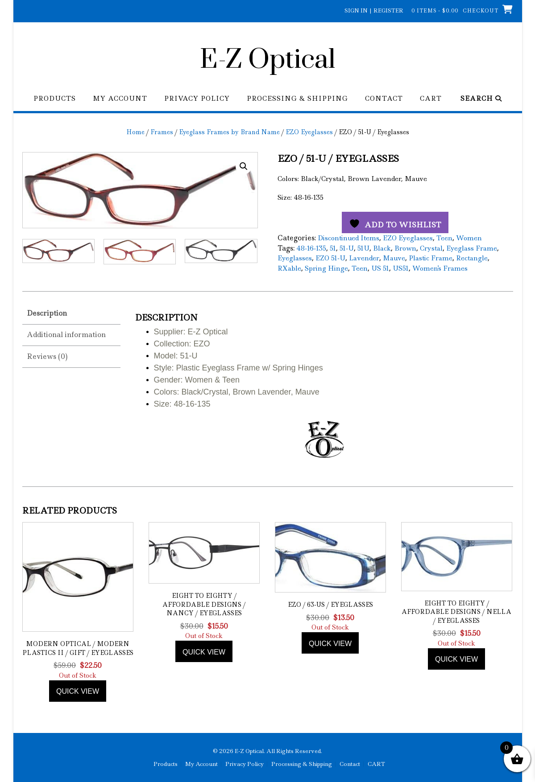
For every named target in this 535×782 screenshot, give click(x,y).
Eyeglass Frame (471, 248)
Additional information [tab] (66, 334)
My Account (120, 99)
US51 (401, 268)
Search (481, 99)
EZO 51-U (330, 258)
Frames (161, 132)
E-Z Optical (267, 60)
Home (135, 132)
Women (469, 238)
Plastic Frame (430, 258)
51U (363, 248)
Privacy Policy (197, 99)
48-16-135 (311, 248)
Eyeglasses (295, 258)
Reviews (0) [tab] (47, 356)
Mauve (394, 258)
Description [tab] (47, 313)
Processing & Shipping (297, 99)
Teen (444, 238)
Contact (384, 99)
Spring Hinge (326, 268)
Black (382, 248)
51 (333, 248)
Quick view (77, 691)
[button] (244, 166)
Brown (405, 248)
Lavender (364, 258)
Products (54, 99)
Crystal (431, 248)
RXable (289, 268)
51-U (347, 248)
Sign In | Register (373, 10)
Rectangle (472, 258)
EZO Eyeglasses (309, 132)
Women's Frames (440, 268)
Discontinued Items (348, 238)
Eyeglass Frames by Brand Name (229, 132)
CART (431, 99)
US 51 (380, 268)
